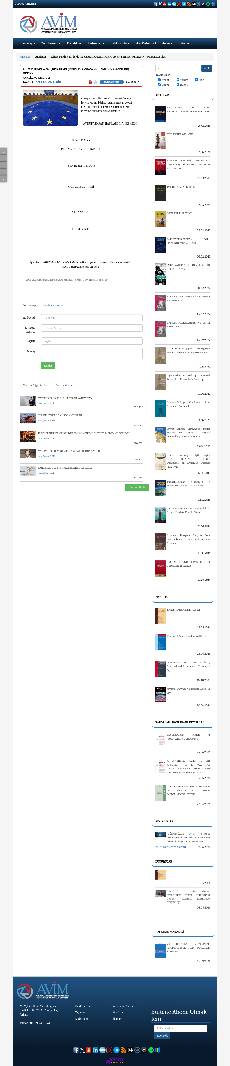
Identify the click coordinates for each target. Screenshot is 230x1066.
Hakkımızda (120, 43)
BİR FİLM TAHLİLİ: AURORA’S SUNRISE (60, 415)
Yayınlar (80, 1012)
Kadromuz (96, 43)
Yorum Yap (29, 305)
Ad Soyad (29, 317)
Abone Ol (162, 1035)
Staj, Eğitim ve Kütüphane (154, 43)
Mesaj (31, 351)
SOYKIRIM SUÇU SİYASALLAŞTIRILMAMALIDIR (65, 467)
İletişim (184, 43)
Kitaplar (162, 95)
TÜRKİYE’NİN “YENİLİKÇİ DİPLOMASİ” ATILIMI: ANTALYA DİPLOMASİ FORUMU (84, 433)
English (31, 3)
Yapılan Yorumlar (53, 305)
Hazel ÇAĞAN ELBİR (47, 82)
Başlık (30, 341)
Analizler (40, 56)
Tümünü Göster (137, 487)
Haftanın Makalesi (169, 932)
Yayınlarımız (51, 43)
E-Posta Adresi (30, 330)
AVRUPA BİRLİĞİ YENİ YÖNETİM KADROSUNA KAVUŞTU (70, 451)
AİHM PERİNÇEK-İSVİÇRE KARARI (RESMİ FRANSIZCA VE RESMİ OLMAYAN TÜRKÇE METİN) (108, 56)
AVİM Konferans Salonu (170, 847)
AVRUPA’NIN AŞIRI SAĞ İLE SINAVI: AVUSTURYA (65, 398)
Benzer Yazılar (64, 385)
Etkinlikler (74, 43)
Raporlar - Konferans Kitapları (179, 722)
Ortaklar (118, 1012)
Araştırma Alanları (124, 1006)
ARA (206, 68)
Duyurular (163, 861)
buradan (97, 107)
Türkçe (19, 3)
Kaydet (48, 366)
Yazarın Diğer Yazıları (36, 385)
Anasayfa (29, 43)
